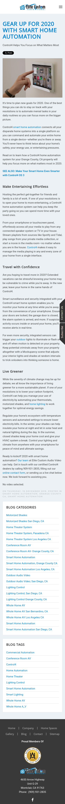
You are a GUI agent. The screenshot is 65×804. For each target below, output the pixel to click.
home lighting (37, 404)
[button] (60, 7)
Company (28, 728)
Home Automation (16, 670)
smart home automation (27, 127)
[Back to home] (33, 7)
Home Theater (14, 676)
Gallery (10, 734)
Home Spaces (49, 728)
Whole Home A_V (16, 706)
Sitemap (54, 734)
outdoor (20, 339)
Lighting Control (15, 682)
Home (11, 728)
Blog (24, 734)
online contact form (14, 472)
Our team (23, 460)
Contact (38, 734)
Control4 (32, 247)
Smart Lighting (14, 694)
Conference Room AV (18, 658)
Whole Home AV (15, 700)
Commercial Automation (20, 652)
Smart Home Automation (25, 496)
